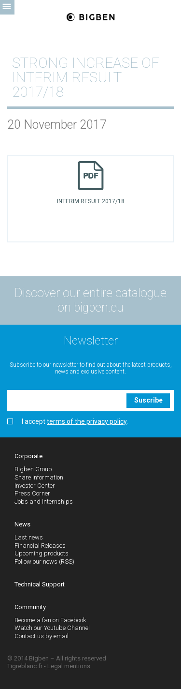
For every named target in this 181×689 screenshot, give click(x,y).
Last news (28, 537)
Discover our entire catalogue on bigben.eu (90, 300)
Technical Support (39, 584)
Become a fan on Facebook (50, 620)
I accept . (67, 421)
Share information (38, 477)
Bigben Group (33, 469)
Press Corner (32, 493)
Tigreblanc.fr (24, 666)
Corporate (28, 456)
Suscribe (148, 400)
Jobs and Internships (43, 501)
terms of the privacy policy (86, 421)
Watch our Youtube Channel (52, 627)
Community (30, 607)
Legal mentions (68, 666)
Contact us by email (41, 636)
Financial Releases (40, 545)
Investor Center (34, 485)
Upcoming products (41, 553)
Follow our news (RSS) (44, 561)
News (22, 524)
